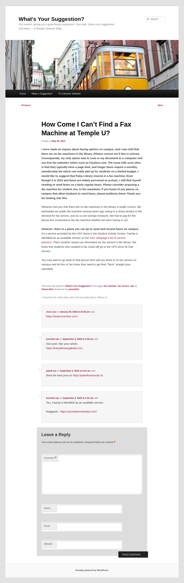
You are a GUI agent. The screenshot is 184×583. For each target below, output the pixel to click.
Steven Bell (47, 289)
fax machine (110, 286)
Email (47, 526)
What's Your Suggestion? (51, 19)
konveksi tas (52, 339)
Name (47, 508)
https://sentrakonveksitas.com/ (78, 411)
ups (132, 286)
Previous (25, 105)
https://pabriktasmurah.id (88, 375)
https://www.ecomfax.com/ (62, 316)
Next (161, 105)
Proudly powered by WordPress (91, 570)
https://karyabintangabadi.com (64, 348)
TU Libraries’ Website (69, 93)
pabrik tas (51, 371)
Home (23, 93)
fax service (123, 286)
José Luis (51, 312)
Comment (50, 458)
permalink (74, 289)
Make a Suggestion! (42, 93)
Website (48, 543)
